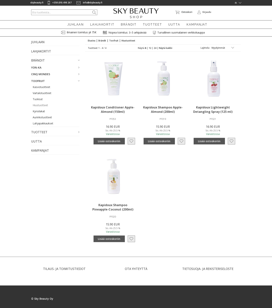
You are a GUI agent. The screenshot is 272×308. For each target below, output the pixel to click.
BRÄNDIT (128, 24)
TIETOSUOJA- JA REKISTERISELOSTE (207, 269)
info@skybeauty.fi (89, 2)
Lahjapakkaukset (43, 123)
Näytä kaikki (165, 48)
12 (150, 48)
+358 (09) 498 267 (60, 2)
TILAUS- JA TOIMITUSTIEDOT (64, 269)
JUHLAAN (75, 24)
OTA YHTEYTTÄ (136, 269)
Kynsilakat (39, 111)
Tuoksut (38, 99)
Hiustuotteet (40, 105)
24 (155, 48)
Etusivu (91, 40)
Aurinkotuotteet (42, 117)
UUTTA (174, 24)
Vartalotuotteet (42, 93)
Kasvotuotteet (41, 87)
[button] (55, 60)
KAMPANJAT (196, 24)
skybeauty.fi (36, 2)
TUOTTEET (152, 24)
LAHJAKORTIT (102, 24)
